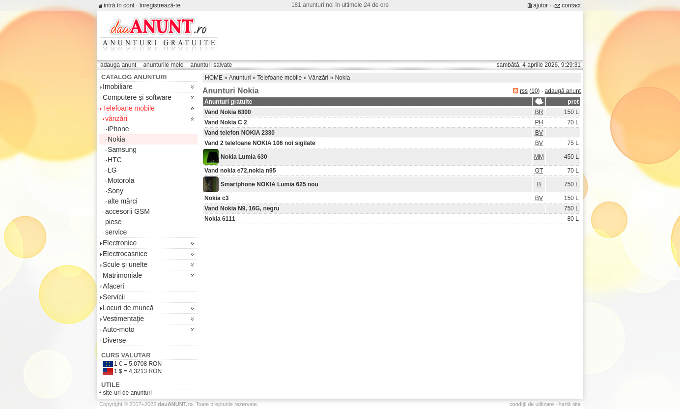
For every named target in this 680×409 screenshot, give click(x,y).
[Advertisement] (402, 35)
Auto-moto (119, 329)
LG (112, 170)
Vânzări (319, 77)
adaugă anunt (563, 91)
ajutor (540, 5)
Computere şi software (137, 97)
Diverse (114, 340)
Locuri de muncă (128, 308)
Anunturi (240, 77)
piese (113, 222)
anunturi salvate (211, 64)
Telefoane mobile (129, 108)
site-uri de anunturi (127, 392)
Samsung (122, 149)
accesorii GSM (127, 211)
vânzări (116, 118)
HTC (115, 160)
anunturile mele (163, 64)
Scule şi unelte (125, 264)
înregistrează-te (160, 5)
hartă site (570, 404)
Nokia (116, 139)
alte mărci (123, 201)
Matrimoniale (122, 275)
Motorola (121, 180)
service (116, 232)
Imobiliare (118, 86)
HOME (214, 77)
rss (524, 91)
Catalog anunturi (134, 77)
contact (571, 5)
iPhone (118, 129)
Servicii (114, 297)
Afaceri (113, 286)
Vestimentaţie (123, 318)
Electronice (120, 243)
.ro (175, 404)
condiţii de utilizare (532, 404)
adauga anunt (118, 64)
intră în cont (119, 5)
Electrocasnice (125, 254)
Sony (115, 191)
